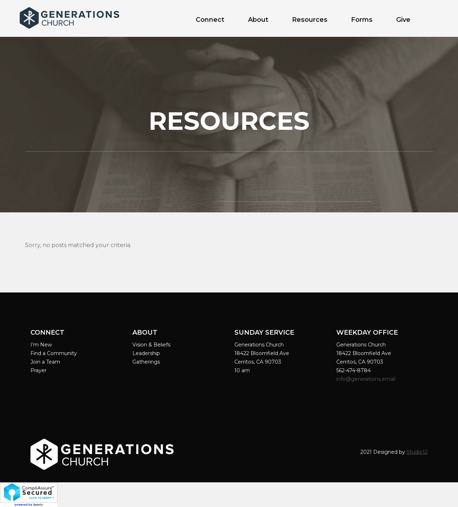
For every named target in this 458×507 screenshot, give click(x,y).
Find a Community (53, 353)
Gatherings (146, 362)
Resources (309, 19)
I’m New (41, 344)
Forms (361, 19)
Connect (210, 19)
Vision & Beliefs (151, 344)
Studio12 (417, 452)
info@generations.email (366, 379)
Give (403, 19)
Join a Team (45, 362)
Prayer (38, 370)
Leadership (146, 353)
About (258, 19)
